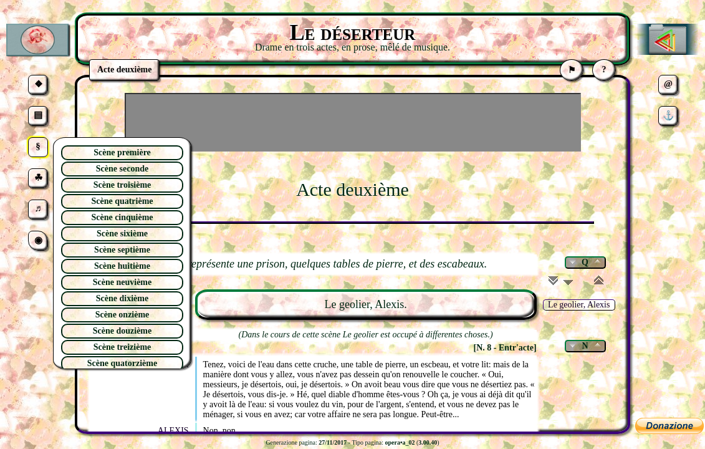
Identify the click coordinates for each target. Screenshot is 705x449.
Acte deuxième (352, 189)
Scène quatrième (122, 201)
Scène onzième (122, 314)
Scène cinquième (122, 217)
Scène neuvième (122, 282)
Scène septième (122, 249)
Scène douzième (122, 331)
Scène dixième (122, 298)
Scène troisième (122, 185)
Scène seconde (122, 168)
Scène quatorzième (122, 363)
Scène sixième (122, 233)
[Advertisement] (353, 122)
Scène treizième (122, 347)
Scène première (122, 152)
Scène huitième (122, 266)
